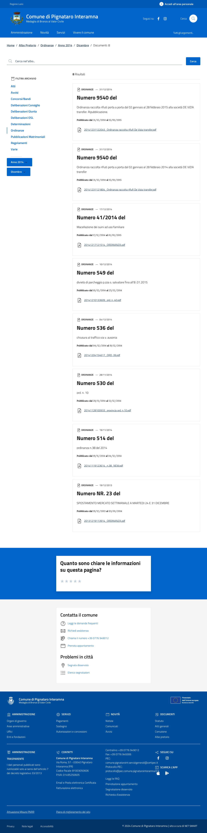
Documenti (165, 714)
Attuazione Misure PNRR (20, 812)
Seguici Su (164, 752)
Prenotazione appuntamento (121, 784)
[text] (157, 18)
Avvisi (14, 92)
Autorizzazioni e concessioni (71, 732)
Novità (113, 714)
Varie (14, 149)
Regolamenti (19, 143)
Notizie (109, 721)
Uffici (9, 732)
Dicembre (83, 45)
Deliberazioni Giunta (24, 111)
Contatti (64, 752)
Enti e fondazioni (16, 737)
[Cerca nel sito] (193, 19)
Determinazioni (20, 124)
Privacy (10, 826)
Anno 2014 (65, 45)
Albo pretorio (162, 737)
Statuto (159, 721)
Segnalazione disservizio (119, 789)
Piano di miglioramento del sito (73, 812)
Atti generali (162, 726)
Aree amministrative (18, 726)
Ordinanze (47, 45)
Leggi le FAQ (112, 779)
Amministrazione (21, 714)
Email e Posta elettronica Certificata (76, 783)
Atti (13, 86)
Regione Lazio (16, 4)
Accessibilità (46, 826)
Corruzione (161, 732)
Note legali (27, 826)
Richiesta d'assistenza (118, 795)
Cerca (193, 61)
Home (11, 45)
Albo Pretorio (27, 45)
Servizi (63, 714)
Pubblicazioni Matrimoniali (28, 136)
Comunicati (112, 726)
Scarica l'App (166, 767)
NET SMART (191, 826)
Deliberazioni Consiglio (25, 105)
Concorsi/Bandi (21, 99)
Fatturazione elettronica (69, 788)
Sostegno (61, 726)
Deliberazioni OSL (22, 117)
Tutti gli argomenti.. (183, 33)
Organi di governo (16, 721)
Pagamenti (62, 721)
